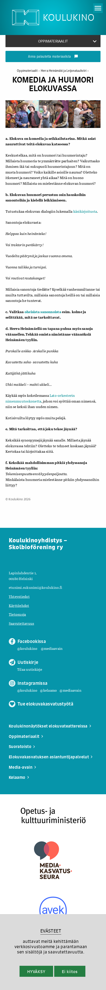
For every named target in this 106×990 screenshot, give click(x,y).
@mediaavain (52, 648)
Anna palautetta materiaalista (53, 56)
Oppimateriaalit (29, 70)
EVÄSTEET (50, 931)
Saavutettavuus (21, 623)
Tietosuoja (17, 614)
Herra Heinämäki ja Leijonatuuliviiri (65, 70)
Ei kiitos (70, 971)
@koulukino (27, 648)
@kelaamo (48, 690)
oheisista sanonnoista (43, 311)
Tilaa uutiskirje (29, 669)
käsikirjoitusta (85, 211)
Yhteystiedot (19, 596)
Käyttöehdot (19, 605)
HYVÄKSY (36, 971)
